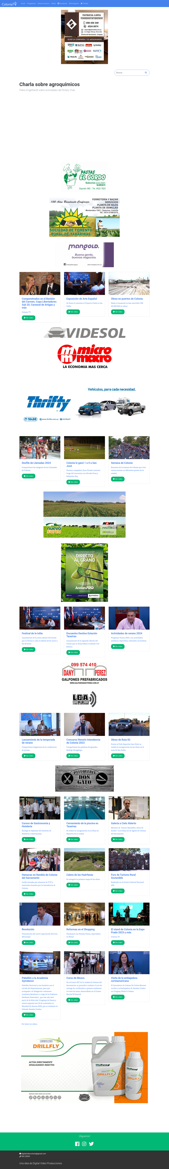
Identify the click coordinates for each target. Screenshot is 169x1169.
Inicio (23, 3)
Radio (53, 3)
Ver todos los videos (29, 1024)
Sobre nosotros (44, 3)
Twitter (84, 3)
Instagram (74, 3)
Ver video (28, 318)
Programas (31, 3)
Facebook (62, 3)
